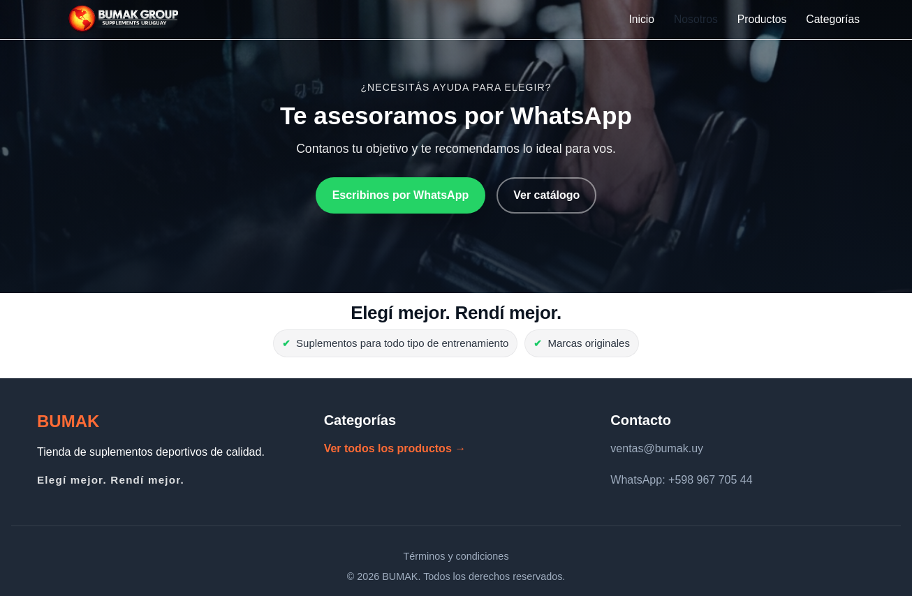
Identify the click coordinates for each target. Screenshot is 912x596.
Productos (762, 19)
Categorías (833, 19)
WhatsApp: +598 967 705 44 (681, 480)
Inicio (641, 19)
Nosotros (696, 19)
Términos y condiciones (455, 556)
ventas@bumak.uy (656, 448)
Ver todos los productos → (395, 448)
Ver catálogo (546, 195)
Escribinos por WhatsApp (400, 195)
